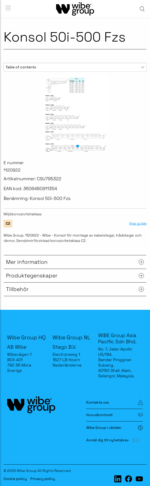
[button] (72, 146)
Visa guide (137, 223)
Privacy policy (42, 478)
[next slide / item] (141, 114)
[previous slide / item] (9, 114)
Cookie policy (15, 478)
